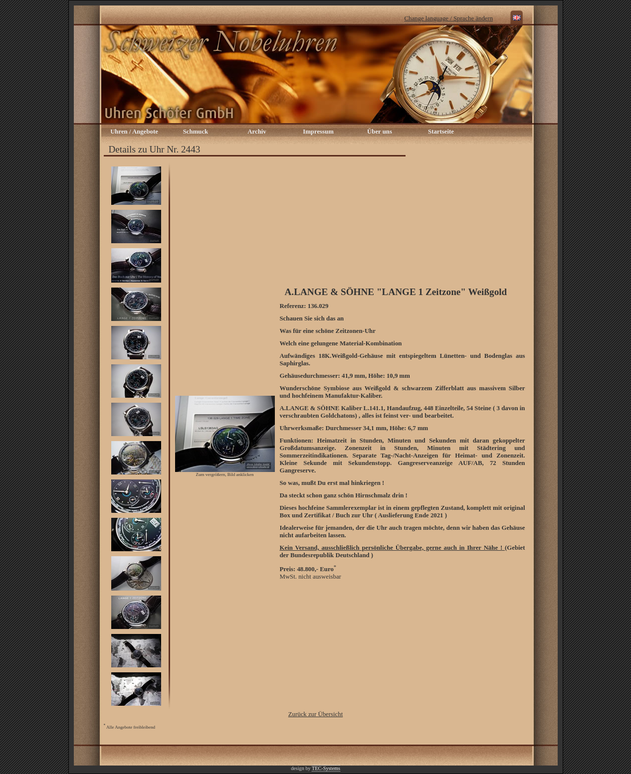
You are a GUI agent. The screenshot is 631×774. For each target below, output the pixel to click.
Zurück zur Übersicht (315, 714)
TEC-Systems (326, 768)
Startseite (441, 131)
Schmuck (196, 131)
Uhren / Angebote (134, 131)
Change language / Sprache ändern (449, 18)
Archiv (256, 131)
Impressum (318, 131)
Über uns (379, 131)
